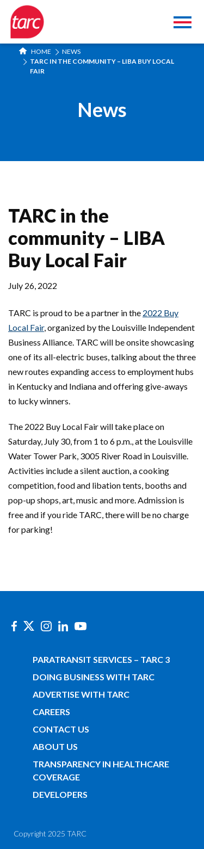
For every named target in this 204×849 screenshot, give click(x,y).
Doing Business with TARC (93, 677)
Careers (51, 711)
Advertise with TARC (81, 694)
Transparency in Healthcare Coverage (101, 770)
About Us (55, 746)
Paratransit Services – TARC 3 (101, 659)
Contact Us (61, 729)
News (71, 51)
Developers (60, 794)
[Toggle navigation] (182, 24)
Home (35, 51)
